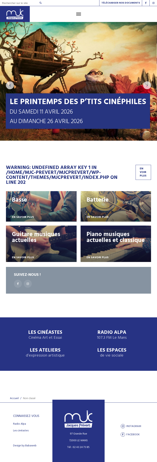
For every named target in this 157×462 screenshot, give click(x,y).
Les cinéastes (21, 430)
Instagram (131, 426)
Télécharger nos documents (120, 3)
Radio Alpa (112, 335)
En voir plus (143, 172)
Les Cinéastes (45, 335)
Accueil (14, 398)
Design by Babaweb (25, 445)
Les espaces (111, 353)
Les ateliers (45, 353)
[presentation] (10, 85)
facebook (130, 434)
